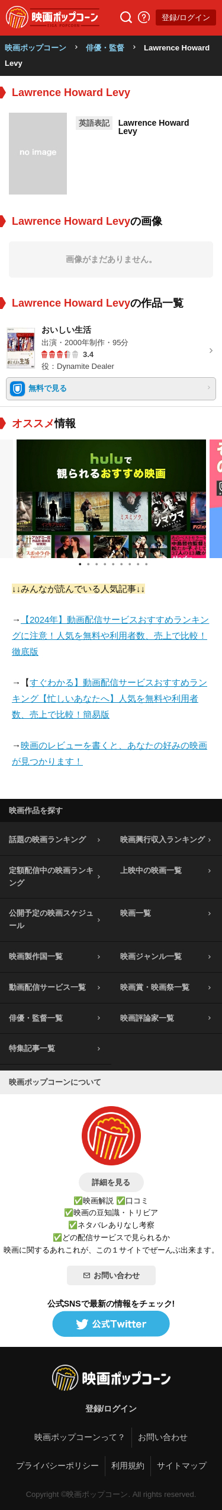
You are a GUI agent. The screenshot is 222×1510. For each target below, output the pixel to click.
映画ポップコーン (35, 47)
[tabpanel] (111, 498)
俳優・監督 (105, 47)
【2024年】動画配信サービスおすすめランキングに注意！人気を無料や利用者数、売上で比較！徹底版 (110, 635)
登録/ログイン (186, 17)
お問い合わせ (111, 1275)
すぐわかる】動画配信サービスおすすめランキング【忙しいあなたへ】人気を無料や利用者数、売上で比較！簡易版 (109, 698)
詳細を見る (111, 1182)
